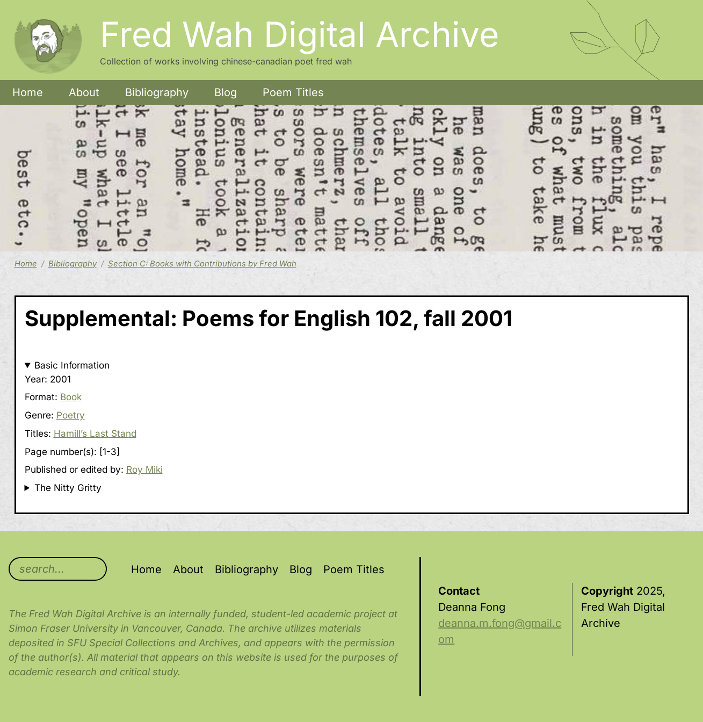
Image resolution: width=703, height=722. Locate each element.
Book (71, 396)
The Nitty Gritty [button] (68, 487)
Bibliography (157, 92)
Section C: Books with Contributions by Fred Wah (202, 264)
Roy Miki (144, 469)
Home (27, 92)
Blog (225, 92)
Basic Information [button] (72, 365)
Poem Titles (293, 92)
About (84, 92)
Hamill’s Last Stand (95, 433)
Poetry (70, 415)
